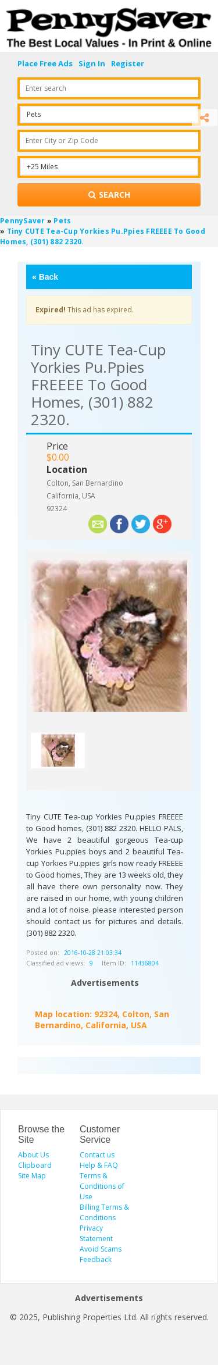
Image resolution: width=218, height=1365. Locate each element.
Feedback (96, 1259)
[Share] (204, 117)
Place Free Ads (45, 63)
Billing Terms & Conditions (104, 1212)
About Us (33, 1155)
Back (45, 276)
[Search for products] (109, 194)
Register (127, 63)
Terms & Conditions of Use (102, 1186)
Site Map (32, 1176)
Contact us (97, 1155)
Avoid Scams (100, 1249)
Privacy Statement (96, 1233)
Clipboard (35, 1165)
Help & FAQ (99, 1165)
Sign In (91, 63)
